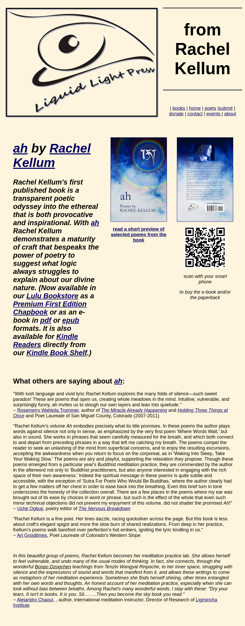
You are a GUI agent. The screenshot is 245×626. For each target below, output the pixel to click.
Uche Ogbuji (30, 508)
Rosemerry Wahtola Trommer (48, 410)
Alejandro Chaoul (35, 599)
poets (210, 108)
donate (176, 113)
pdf (45, 320)
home (195, 108)
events (214, 113)
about (230, 113)
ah (20, 148)
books (178, 108)
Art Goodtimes (32, 535)
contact (195, 113)
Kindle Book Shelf (56, 353)
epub (70, 320)
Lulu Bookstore (52, 296)
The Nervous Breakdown (104, 508)
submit (226, 108)
